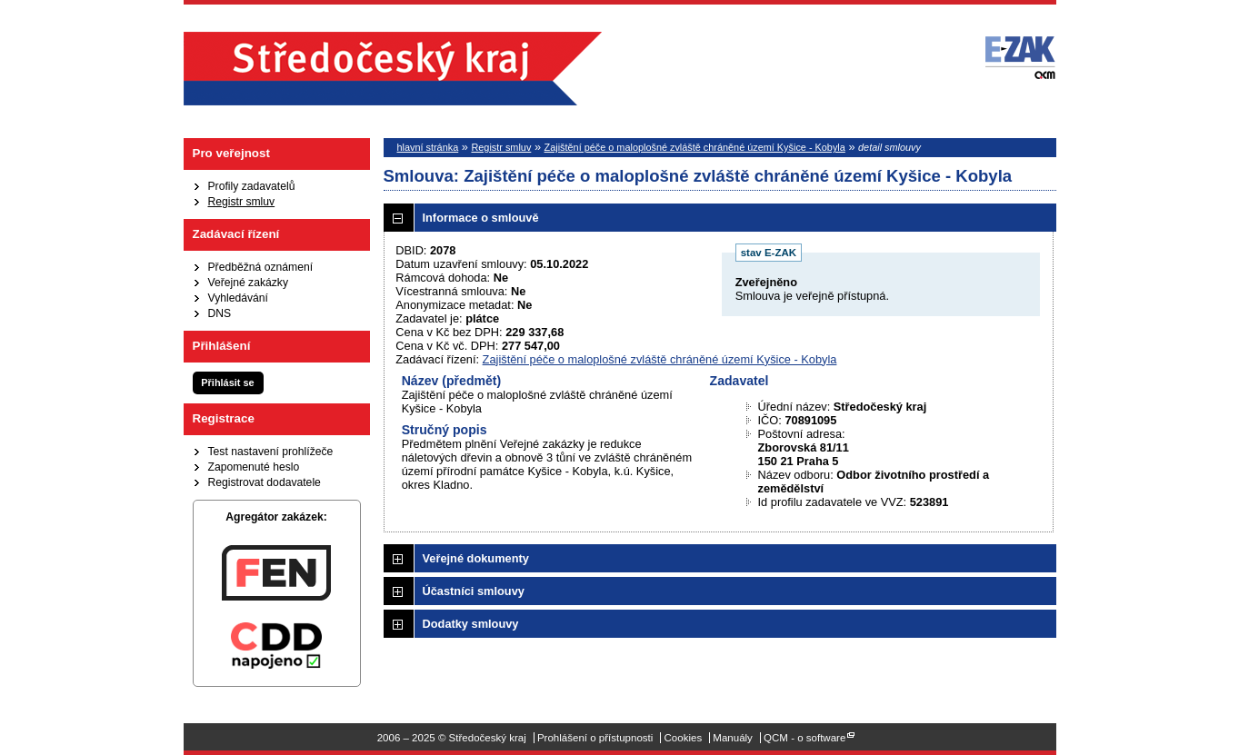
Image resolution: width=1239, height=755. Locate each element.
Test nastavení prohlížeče (271, 451)
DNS (220, 313)
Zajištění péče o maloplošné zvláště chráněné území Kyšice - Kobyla (695, 147)
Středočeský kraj (393, 68)
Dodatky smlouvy (471, 624)
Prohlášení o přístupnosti (595, 737)
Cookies (683, 737)
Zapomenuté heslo (254, 467)
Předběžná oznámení (261, 267)
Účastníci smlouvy (474, 591)
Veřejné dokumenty (476, 558)
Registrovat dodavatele (264, 482)
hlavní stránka (428, 147)
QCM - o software (804, 737)
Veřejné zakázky (248, 282)
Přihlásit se (227, 382)
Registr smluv (241, 201)
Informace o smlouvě (481, 217)
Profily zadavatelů (251, 186)
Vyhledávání (238, 298)
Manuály (733, 737)
